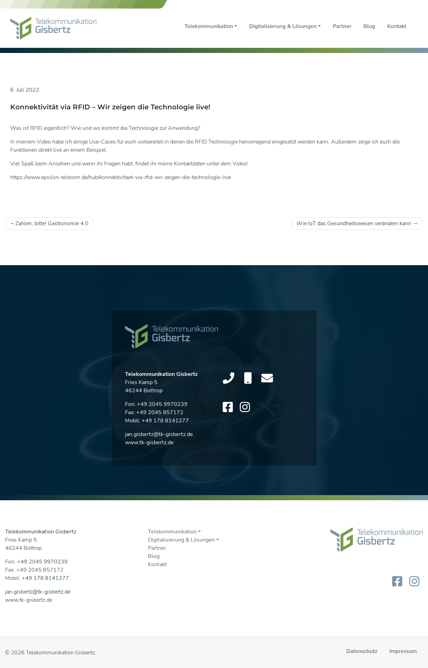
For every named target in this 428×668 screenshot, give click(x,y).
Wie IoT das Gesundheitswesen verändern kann (353, 223)
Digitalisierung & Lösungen (283, 26)
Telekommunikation (208, 26)
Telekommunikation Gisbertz (60, 652)
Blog (369, 26)
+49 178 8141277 (165, 422)
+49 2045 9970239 (162, 406)
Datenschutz (361, 651)
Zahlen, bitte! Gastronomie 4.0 (51, 223)
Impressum (403, 651)
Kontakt (397, 26)
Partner (342, 26)
